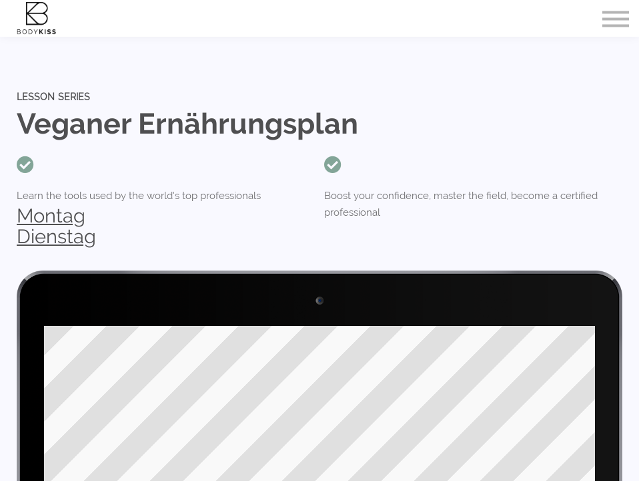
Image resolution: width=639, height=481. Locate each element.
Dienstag (56, 236)
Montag (51, 215)
